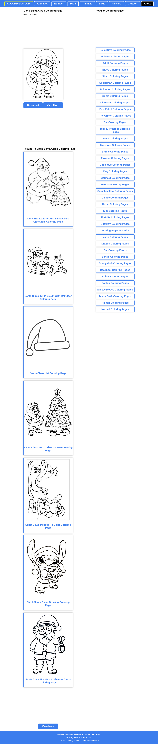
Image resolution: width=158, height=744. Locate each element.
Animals (87, 3)
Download (33, 105)
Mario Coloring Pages (115, 237)
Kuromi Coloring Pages (115, 309)
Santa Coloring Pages (115, 138)
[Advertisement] (41, 32)
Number (59, 3)
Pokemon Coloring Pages (115, 89)
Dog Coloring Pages (115, 171)
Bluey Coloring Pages (115, 69)
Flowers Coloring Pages (115, 158)
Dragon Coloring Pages (115, 243)
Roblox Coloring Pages (115, 283)
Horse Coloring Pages (115, 204)
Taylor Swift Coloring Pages (115, 296)
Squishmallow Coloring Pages (115, 191)
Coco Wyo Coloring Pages (115, 164)
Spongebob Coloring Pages (115, 263)
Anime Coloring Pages (115, 276)
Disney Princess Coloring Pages (115, 130)
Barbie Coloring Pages (115, 151)
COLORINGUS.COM (18, 3)
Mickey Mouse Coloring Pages (115, 289)
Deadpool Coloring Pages (115, 270)
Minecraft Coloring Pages (115, 145)
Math (73, 3)
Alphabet (42, 3)
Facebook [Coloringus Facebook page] (78, 734)
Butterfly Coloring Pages (115, 224)
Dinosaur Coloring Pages (115, 102)
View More (53, 105)
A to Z (147, 3)
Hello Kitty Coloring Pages (115, 50)
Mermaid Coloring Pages (115, 178)
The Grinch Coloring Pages (115, 115)
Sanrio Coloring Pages (115, 256)
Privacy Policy (73, 737)
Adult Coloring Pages (115, 63)
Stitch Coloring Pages (115, 76)
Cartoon (132, 3)
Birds (102, 3)
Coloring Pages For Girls (115, 230)
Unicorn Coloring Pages (115, 56)
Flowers (116, 3)
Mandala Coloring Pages (115, 184)
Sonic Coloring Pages (115, 96)
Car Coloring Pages (115, 250)
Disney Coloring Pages (115, 197)
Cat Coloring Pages (115, 122)
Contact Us (86, 737)
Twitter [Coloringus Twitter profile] (87, 734)
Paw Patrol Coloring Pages (115, 109)
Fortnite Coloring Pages (115, 217)
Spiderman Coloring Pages (115, 82)
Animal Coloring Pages (115, 302)
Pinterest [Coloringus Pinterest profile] (96, 734)
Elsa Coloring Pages (115, 210)
